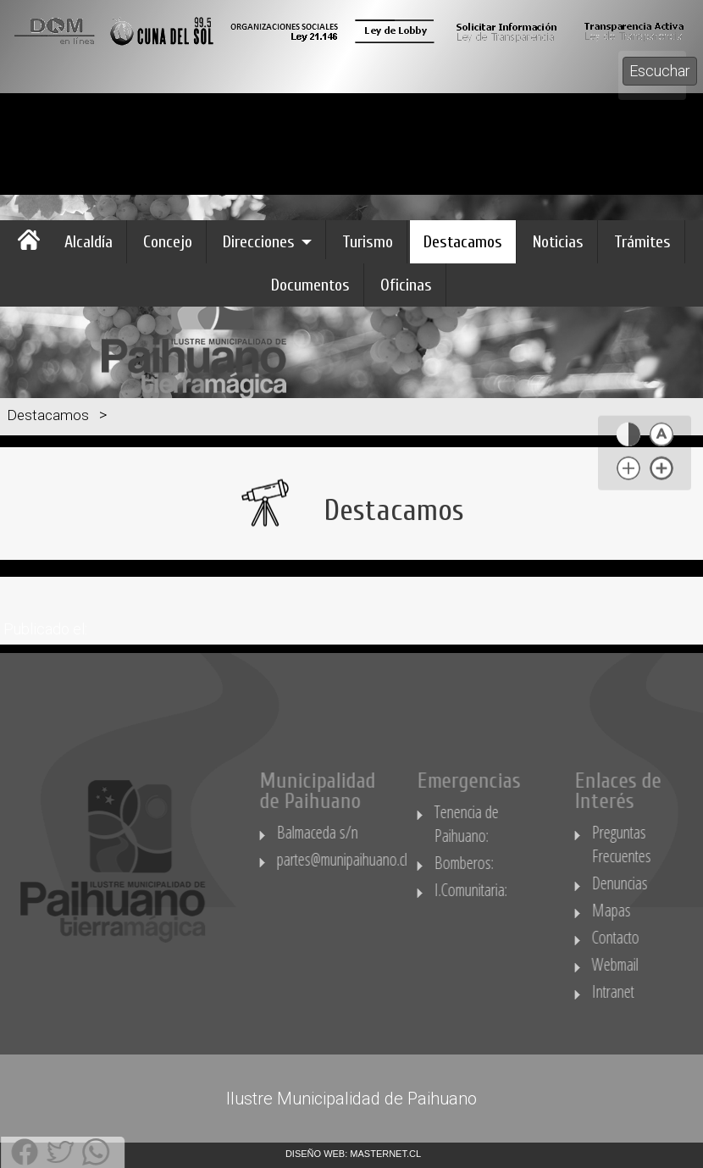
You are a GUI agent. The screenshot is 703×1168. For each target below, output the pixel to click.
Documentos (310, 285)
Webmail (650, 964)
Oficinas (406, 285)
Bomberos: (501, 862)
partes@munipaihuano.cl (377, 859)
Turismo (367, 242)
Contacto (650, 937)
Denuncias (655, 883)
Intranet (648, 991)
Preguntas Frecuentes (656, 844)
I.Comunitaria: (507, 889)
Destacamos (462, 242)
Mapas (646, 910)
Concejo (167, 242)
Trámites (642, 242)
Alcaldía (88, 242)
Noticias (558, 242)
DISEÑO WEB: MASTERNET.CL (353, 1154)
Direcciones (259, 242)
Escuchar (659, 71)
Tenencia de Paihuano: (501, 823)
